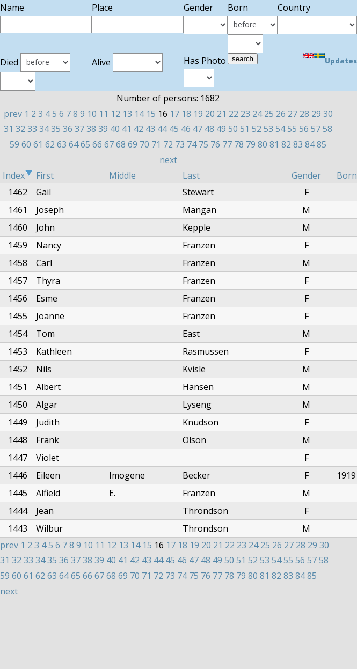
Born (347, 175)
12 (115, 114)
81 (274, 144)
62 (50, 144)
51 (245, 129)
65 (85, 144)
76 (215, 144)
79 (251, 144)
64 (73, 144)
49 (221, 129)
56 (304, 129)
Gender (306, 175)
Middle (122, 175)
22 (233, 114)
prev (13, 114)
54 (280, 129)
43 (150, 129)
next (168, 160)
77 (227, 144)
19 (198, 114)
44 (162, 129)
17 (174, 114)
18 (186, 114)
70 (144, 144)
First (45, 175)
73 (180, 144)
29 (316, 114)
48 (209, 129)
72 (168, 144)
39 (103, 129)
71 (156, 144)
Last (191, 175)
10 (92, 114)
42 (138, 129)
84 (310, 144)
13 (127, 114)
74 (191, 144)
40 (115, 129)
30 (328, 114)
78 (239, 144)
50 (233, 129)
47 (197, 129)
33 (32, 129)
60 (26, 144)
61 (38, 144)
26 (281, 114)
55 (292, 129)
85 (321, 144)
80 (262, 144)
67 (109, 144)
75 (203, 144)
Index (18, 175)
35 (56, 129)
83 (298, 144)
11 (103, 114)
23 (245, 114)
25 (269, 114)
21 (222, 114)
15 (151, 114)
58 (327, 129)
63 (62, 144)
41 (127, 129)
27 (292, 114)
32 (20, 129)
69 (132, 144)
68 (121, 144)
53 (268, 129)
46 (186, 129)
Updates (341, 60)
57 (315, 129)
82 (286, 144)
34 (44, 129)
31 (8, 129)
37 (79, 129)
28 (304, 114)
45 (174, 129)
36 (67, 129)
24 (257, 114)
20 (210, 114)
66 (97, 144)
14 (139, 114)
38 (91, 129)
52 (256, 129)
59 (14, 144)
